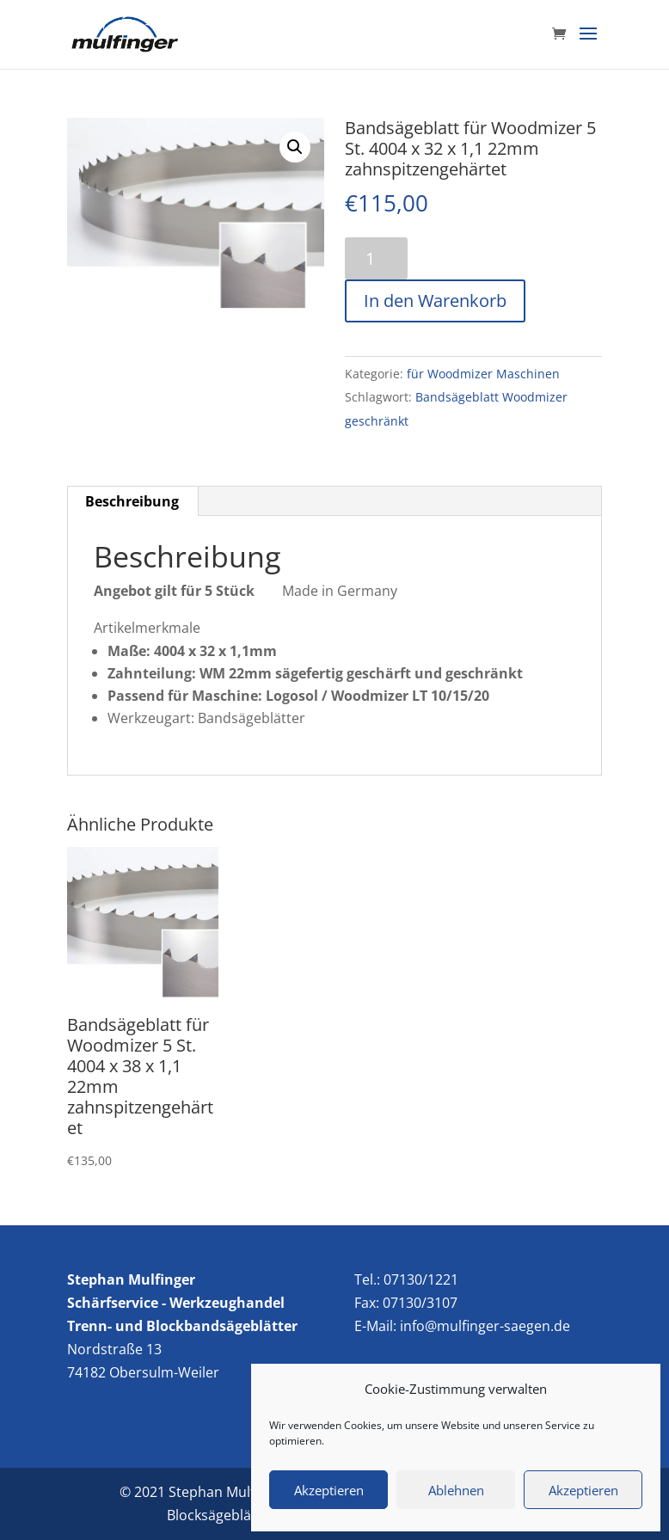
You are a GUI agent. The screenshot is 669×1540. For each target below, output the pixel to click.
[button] (294, 147)
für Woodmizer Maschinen (483, 373)
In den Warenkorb (435, 300)
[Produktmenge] (376, 258)
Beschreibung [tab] (132, 501)
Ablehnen (456, 1490)
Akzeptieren (329, 1490)
